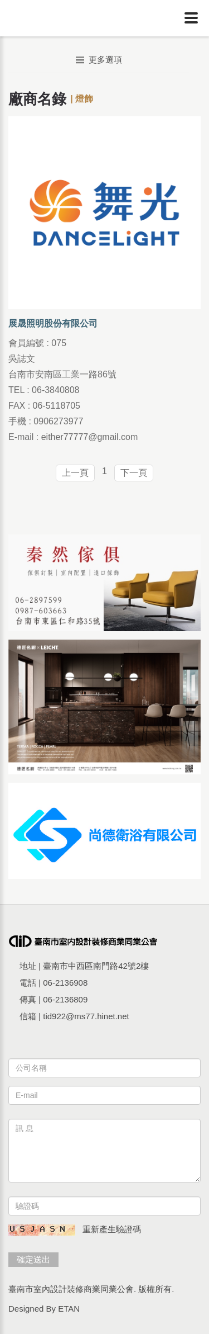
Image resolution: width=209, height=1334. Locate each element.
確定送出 (33, 1259)
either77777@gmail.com (89, 437)
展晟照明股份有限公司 (53, 323)
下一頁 (133, 472)
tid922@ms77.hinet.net (86, 1016)
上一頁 (75, 472)
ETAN (69, 1308)
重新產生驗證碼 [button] (111, 1229)
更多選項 (99, 59)
